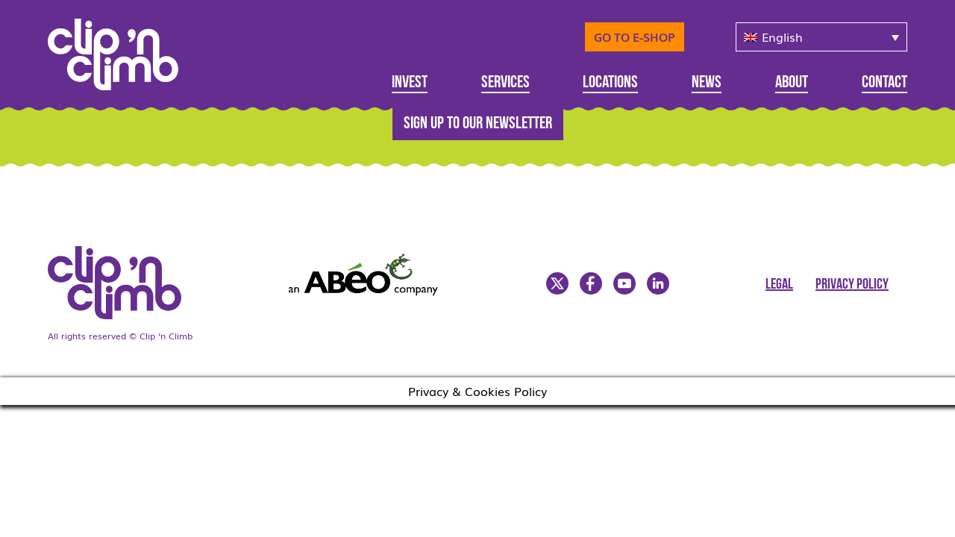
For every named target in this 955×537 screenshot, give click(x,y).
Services (505, 83)
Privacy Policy (852, 284)
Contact (884, 83)
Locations (610, 83)
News (706, 83)
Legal (779, 284)
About (791, 83)
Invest (410, 83)
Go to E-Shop (634, 36)
